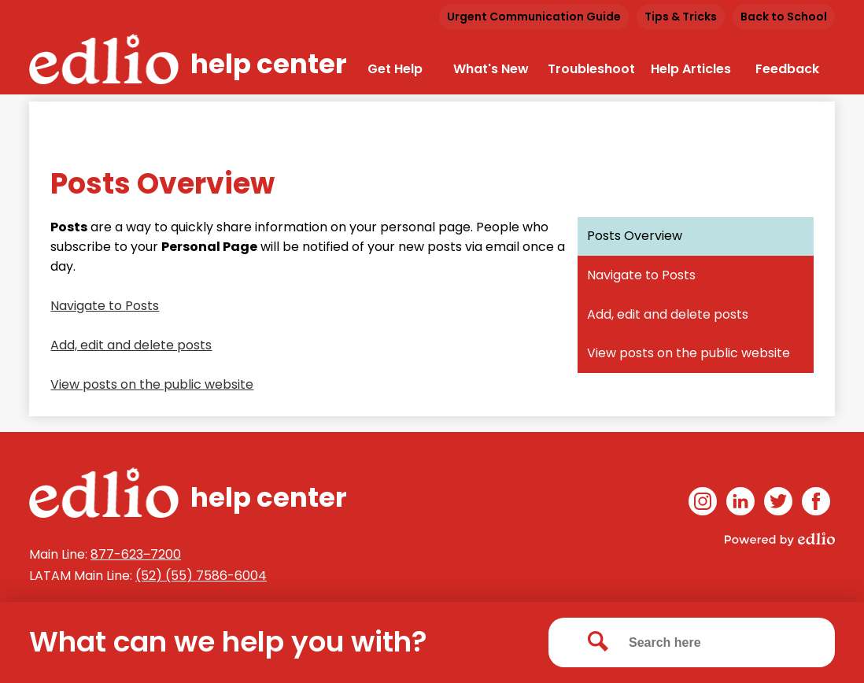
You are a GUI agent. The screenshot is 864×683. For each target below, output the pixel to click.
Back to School (783, 16)
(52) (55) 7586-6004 (201, 576)
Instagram (703, 504)
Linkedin (740, 504)
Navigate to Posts (104, 306)
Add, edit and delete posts (131, 345)
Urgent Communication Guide (534, 16)
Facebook (816, 504)
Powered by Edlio (780, 539)
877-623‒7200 (135, 554)
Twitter (778, 504)
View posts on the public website (151, 384)
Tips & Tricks (680, 16)
